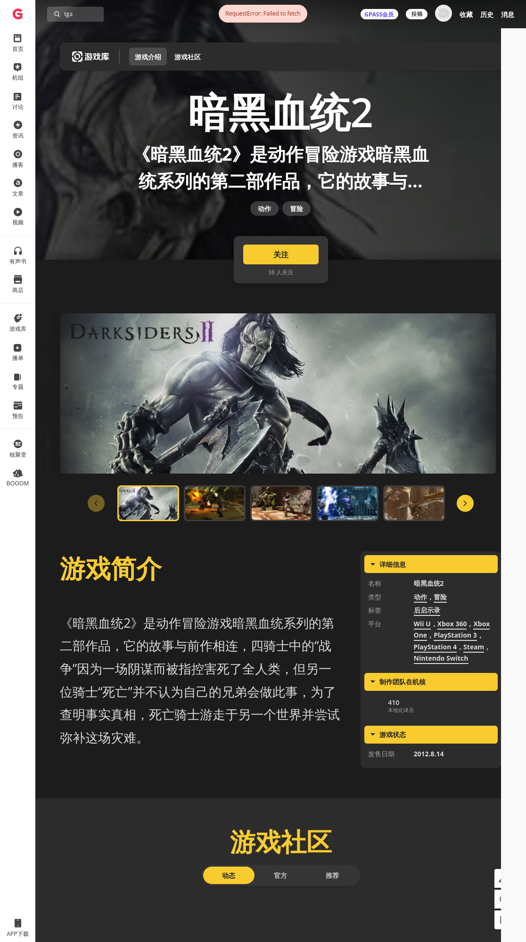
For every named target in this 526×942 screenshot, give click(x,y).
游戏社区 (187, 56)
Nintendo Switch (441, 710)
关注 (280, 307)
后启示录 (427, 662)
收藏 (466, 14)
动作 (264, 243)
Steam (473, 698)
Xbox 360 (452, 675)
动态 (228, 927)
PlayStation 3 (455, 687)
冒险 (296, 243)
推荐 (332, 927)
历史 (486, 14)
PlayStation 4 (435, 698)
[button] (503, 878)
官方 (280, 927)
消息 (507, 14)
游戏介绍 (148, 56)
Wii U (422, 675)
